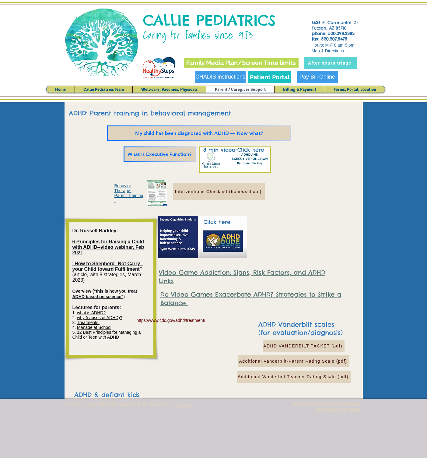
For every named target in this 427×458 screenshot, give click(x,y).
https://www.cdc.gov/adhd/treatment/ (171, 320)
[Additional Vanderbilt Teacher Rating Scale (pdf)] (294, 377)
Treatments (88, 322)
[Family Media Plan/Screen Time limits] (241, 63)
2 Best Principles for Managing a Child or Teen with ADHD (106, 335)
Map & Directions (328, 50)
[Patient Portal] (269, 77)
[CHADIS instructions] (220, 77)
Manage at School (94, 327)
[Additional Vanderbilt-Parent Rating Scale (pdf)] (293, 361)
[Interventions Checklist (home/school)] (219, 191)
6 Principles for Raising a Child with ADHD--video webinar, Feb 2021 (108, 247)
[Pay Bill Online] (317, 77)
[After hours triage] (330, 63)
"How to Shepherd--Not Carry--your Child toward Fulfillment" (107, 266)
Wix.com (183, 404)
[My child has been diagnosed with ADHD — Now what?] (199, 133)
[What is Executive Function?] (160, 154)
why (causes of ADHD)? (99, 317)
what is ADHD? (91, 312)
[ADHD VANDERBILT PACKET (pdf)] (304, 346)
